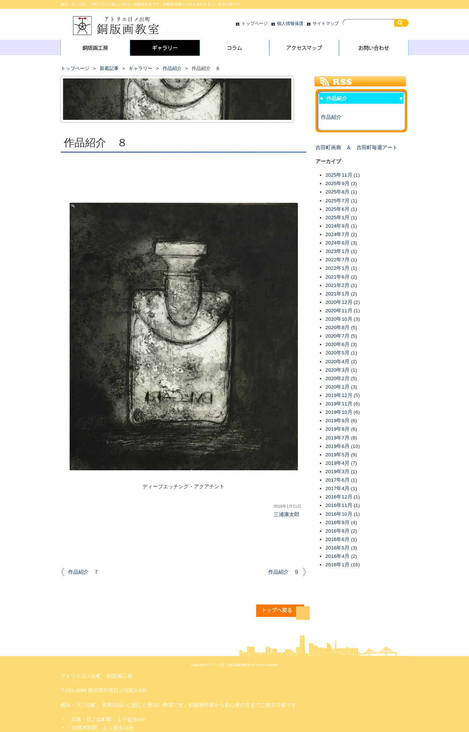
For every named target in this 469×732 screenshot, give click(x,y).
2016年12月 (338, 497)
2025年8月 (337, 192)
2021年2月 (337, 285)
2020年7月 (337, 336)
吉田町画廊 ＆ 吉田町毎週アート (356, 147)
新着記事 (109, 68)
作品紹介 (172, 68)
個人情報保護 (290, 23)
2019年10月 (338, 412)
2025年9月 (337, 183)
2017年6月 (337, 480)
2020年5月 (337, 353)
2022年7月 (337, 259)
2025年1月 (337, 217)
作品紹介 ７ (83, 572)
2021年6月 (337, 277)
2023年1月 (337, 251)
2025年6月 (337, 209)
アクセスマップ (304, 49)
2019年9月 (337, 420)
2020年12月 (338, 302)
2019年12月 (338, 395)
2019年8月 (337, 429)
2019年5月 (337, 454)
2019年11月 (338, 404)
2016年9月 (337, 522)
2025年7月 (337, 200)
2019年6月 (337, 446)
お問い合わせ (374, 49)
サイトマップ (326, 23)
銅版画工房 (95, 49)
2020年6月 (337, 344)
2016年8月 (337, 531)
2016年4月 (337, 556)
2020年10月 (338, 319)
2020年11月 (338, 310)
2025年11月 (338, 175)
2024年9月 (337, 226)
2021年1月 (337, 294)
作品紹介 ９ (283, 572)
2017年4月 (337, 488)
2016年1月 (337, 564)
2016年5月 (337, 548)
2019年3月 (337, 471)
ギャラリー (165, 49)
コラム (234, 49)
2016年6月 (337, 539)
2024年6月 (337, 243)
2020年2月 (337, 378)
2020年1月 (337, 387)
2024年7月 (337, 234)
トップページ (254, 23)
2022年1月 (337, 268)
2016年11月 (338, 505)
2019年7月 (337, 438)
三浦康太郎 (286, 514)
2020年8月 (337, 327)
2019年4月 (337, 463)
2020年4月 (337, 361)
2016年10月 (338, 514)
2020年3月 (337, 370)
